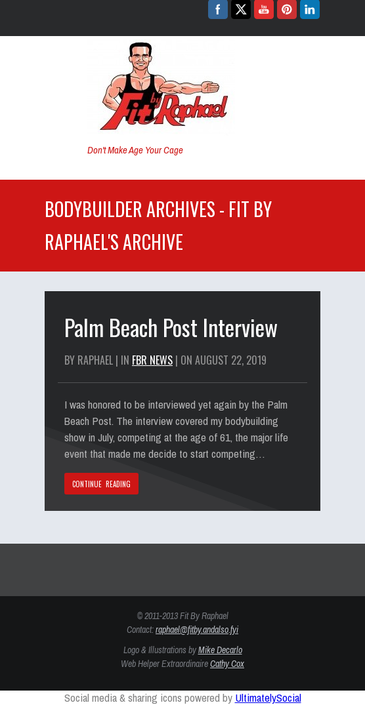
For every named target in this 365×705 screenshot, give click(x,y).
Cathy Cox (227, 664)
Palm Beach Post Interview (171, 327)
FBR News (152, 360)
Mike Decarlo (220, 650)
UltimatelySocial (268, 697)
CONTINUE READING (101, 484)
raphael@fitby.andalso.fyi (197, 629)
